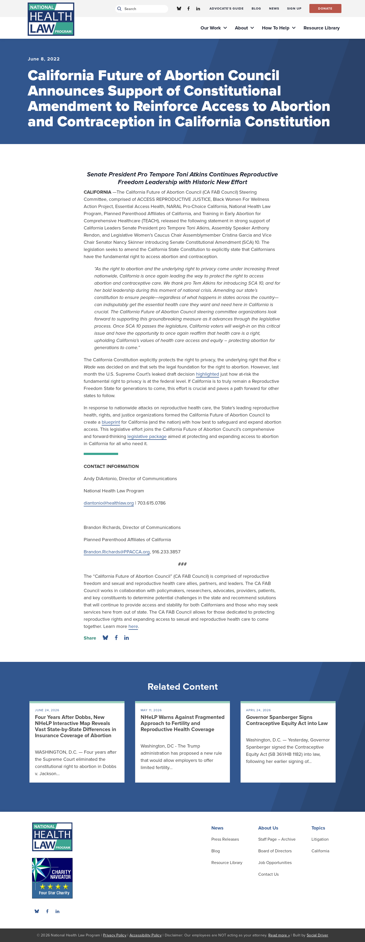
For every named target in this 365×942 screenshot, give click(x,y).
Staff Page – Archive (277, 839)
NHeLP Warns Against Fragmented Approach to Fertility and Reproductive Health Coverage (183, 723)
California (320, 851)
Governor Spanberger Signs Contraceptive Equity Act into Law (287, 720)
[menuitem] (227, 8)
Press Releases (225, 839)
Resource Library (226, 862)
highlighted (207, 374)
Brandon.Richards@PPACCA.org (117, 552)
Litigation (320, 839)
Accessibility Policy (146, 935)
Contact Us (268, 874)
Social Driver (317, 935)
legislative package (147, 436)
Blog (215, 851)
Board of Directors (275, 851)
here (133, 626)
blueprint (111, 422)
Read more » (279, 935)
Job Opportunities (275, 862)
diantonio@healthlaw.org (109, 503)
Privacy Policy (114, 935)
